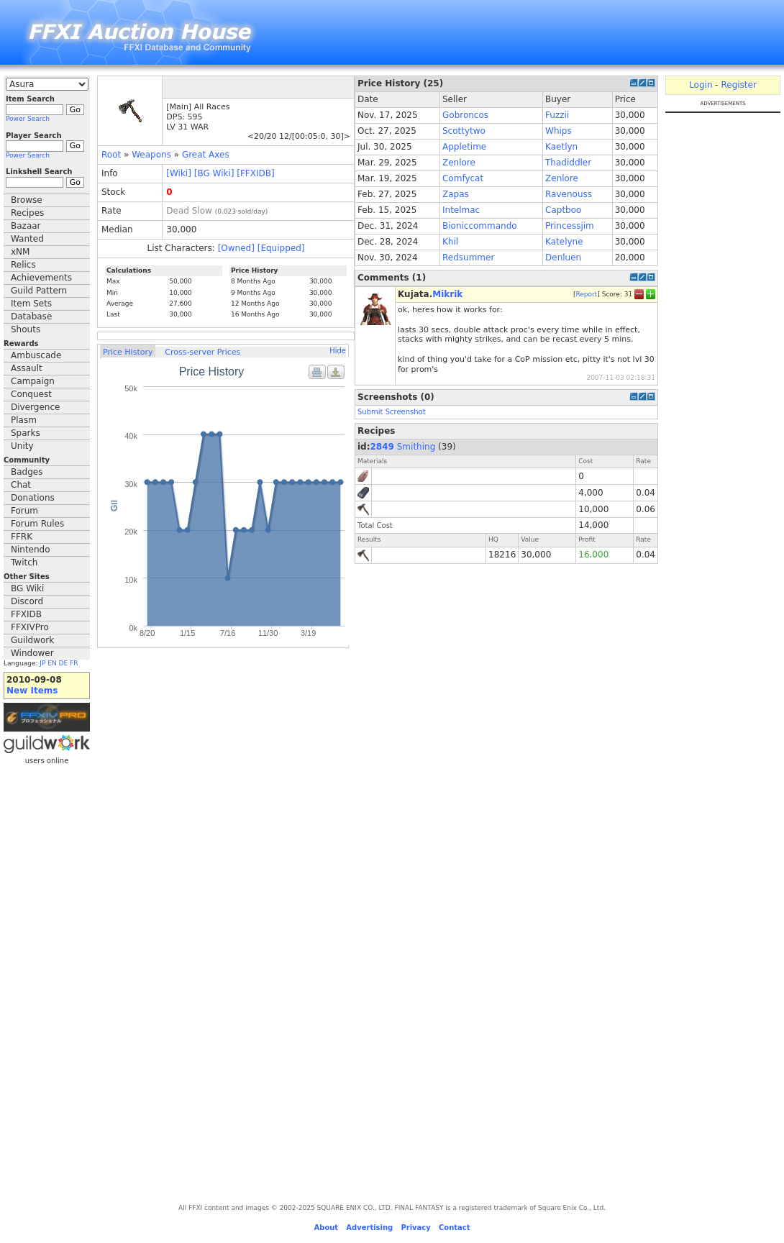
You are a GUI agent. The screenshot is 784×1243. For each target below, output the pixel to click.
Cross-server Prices (202, 352)
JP (42, 663)
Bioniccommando (479, 226)
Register (738, 85)
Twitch (24, 562)
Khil (450, 242)
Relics (23, 265)
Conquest (31, 394)
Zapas (455, 194)
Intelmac (461, 210)
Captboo (563, 210)
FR (74, 663)
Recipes (27, 213)
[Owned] (236, 248)
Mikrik (447, 294)
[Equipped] (281, 248)
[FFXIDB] (255, 173)
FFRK (21, 537)
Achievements (41, 278)
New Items (32, 691)
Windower (32, 653)
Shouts (25, 329)
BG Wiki (27, 588)
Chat (21, 485)
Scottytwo (464, 131)
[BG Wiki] (214, 173)
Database (31, 316)
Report (586, 294)
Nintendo (30, 550)
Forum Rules (37, 524)
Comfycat (462, 178)
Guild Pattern (39, 291)
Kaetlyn (561, 147)
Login (700, 85)
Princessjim (569, 226)
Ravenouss (568, 194)
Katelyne (564, 242)
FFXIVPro (30, 627)
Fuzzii (557, 115)
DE (63, 663)
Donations (33, 498)
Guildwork (32, 640)
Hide (337, 351)
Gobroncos (465, 115)
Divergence (35, 407)
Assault (26, 368)
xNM (20, 252)
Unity (22, 446)
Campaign (33, 381)
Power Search (28, 118)
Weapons (151, 155)
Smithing (416, 447)
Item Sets (31, 304)
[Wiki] (178, 173)
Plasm (24, 420)
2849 (382, 447)
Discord (27, 601)
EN (51, 663)
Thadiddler (568, 163)
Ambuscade (36, 355)
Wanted (27, 239)
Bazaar (26, 226)
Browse (26, 200)
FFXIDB (26, 614)
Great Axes (205, 155)
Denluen (563, 257)
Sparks (25, 433)
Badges (26, 472)
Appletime (464, 147)
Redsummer (468, 257)
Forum (24, 511)
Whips (558, 131)
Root (111, 155)
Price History (127, 352)
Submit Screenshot (391, 412)
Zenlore (458, 163)
